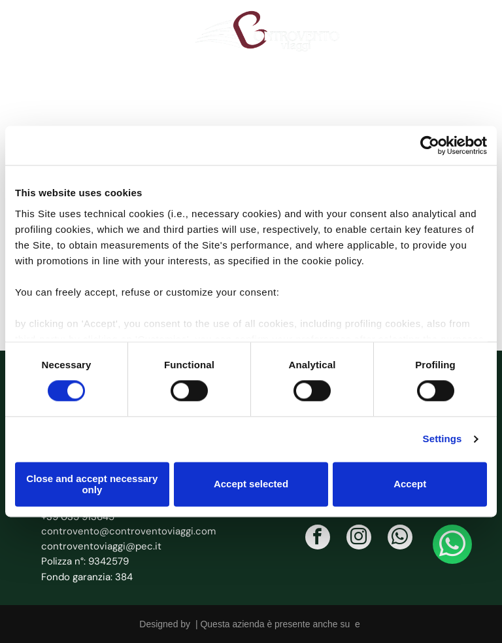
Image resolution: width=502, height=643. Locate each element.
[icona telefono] (32, 36)
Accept (409, 483)
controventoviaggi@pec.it (101, 546)
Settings (442, 438)
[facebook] (317, 539)
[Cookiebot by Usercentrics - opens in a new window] (430, 146)
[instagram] (358, 539)
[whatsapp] (400, 539)
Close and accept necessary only (92, 484)
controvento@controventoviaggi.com (128, 531)
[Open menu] (471, 31)
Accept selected (251, 483)
